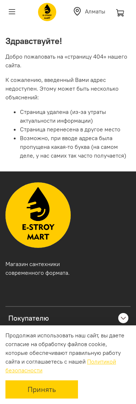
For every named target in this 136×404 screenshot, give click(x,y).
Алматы (89, 11)
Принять (42, 389)
